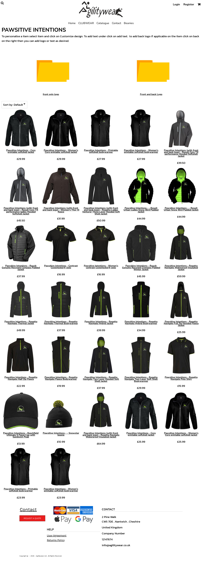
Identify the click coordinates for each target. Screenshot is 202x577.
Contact (28, 509)
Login (176, 4)
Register (188, 4)
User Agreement (56, 535)
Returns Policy (56, 540)
